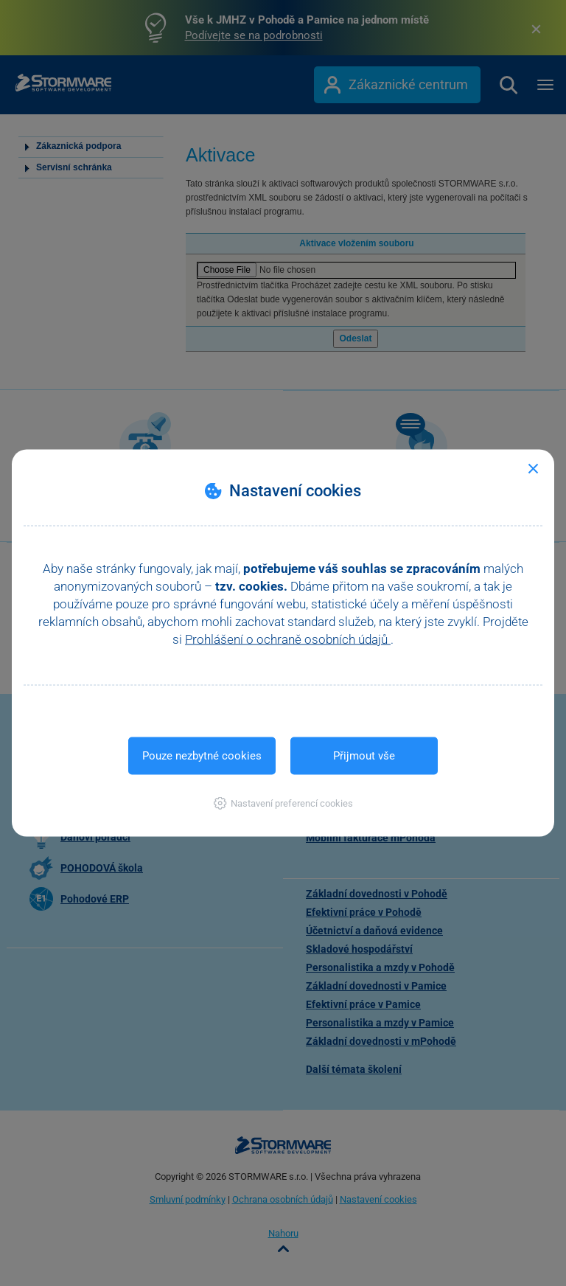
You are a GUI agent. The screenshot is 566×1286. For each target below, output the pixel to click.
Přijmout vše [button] (364, 755)
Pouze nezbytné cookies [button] (202, 755)
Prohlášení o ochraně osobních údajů (288, 639)
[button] (283, 803)
